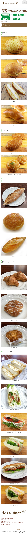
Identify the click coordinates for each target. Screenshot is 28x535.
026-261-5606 (7, 519)
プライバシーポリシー (22, 529)
